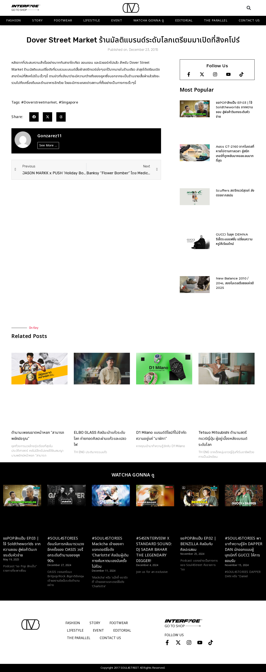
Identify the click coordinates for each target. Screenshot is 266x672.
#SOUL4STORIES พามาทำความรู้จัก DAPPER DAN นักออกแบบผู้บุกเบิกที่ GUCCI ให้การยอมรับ (243, 550)
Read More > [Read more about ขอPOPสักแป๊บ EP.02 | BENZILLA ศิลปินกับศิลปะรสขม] (188, 577)
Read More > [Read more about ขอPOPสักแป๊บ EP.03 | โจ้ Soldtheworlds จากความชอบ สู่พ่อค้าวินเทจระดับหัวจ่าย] (11, 578)
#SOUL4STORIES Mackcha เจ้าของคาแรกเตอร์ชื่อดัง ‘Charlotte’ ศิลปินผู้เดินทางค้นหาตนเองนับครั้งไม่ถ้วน (110, 552)
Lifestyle (91, 20)
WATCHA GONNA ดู (148, 20)
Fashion (13, 20)
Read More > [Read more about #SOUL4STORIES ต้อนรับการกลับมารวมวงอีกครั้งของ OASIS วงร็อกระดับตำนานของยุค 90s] (55, 593)
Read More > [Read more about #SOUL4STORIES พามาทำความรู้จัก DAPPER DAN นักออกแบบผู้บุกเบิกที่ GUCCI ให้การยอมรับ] (233, 584)
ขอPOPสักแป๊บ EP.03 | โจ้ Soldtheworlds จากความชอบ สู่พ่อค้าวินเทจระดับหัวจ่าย (22, 547)
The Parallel (216, 20)
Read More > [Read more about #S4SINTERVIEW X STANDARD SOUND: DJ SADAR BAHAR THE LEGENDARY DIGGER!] (144, 580)
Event (116, 20)
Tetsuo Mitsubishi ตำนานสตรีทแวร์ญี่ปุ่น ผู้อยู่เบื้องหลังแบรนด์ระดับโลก (222, 438)
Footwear (63, 20)
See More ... (48, 145)
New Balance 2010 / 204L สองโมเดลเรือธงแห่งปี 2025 (235, 283)
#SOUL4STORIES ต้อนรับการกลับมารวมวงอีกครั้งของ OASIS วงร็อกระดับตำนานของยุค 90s (65, 550)
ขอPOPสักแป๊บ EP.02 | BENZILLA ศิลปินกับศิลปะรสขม (198, 544)
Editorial (184, 20)
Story (37, 20)
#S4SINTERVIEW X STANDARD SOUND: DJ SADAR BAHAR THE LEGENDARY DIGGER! (154, 550)
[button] (248, 8)
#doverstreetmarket (39, 102)
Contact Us (249, 20)
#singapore (68, 102)
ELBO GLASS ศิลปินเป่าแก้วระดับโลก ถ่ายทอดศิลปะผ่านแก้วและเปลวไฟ (100, 438)
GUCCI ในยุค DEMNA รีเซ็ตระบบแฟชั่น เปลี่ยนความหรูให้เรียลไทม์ (234, 239)
